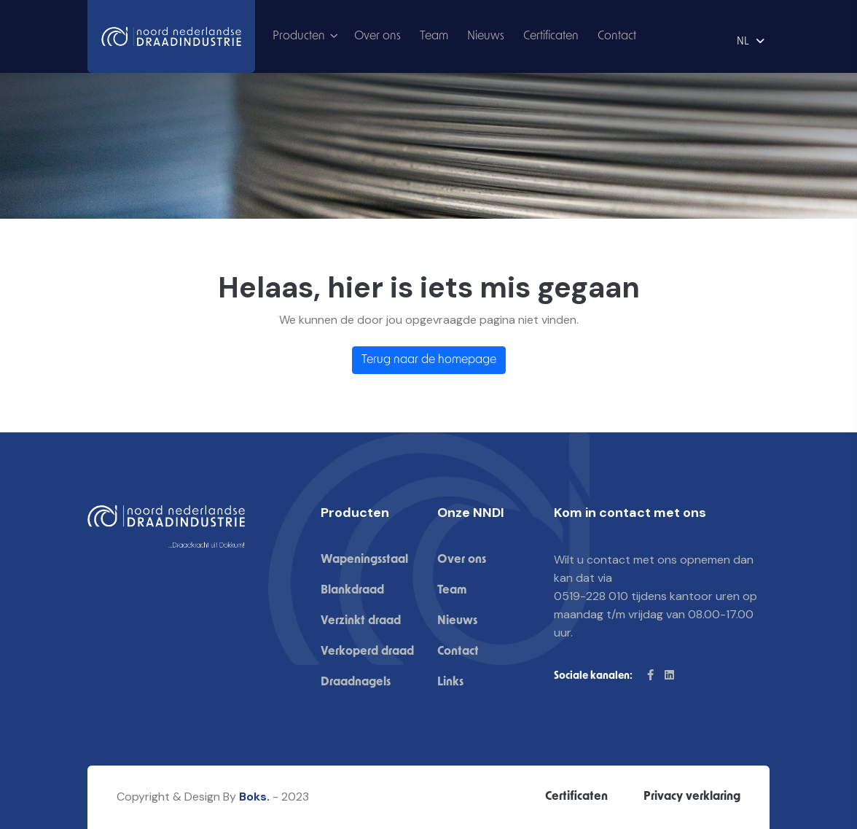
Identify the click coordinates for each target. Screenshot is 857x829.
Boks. (254, 796)
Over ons (377, 36)
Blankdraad (352, 590)
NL (743, 41)
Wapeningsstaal (364, 560)
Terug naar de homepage (428, 360)
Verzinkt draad (361, 621)
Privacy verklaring (691, 797)
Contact (617, 36)
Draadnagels (356, 682)
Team (434, 36)
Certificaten (551, 36)
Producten (299, 36)
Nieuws (485, 36)
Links (450, 682)
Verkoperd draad (367, 652)
